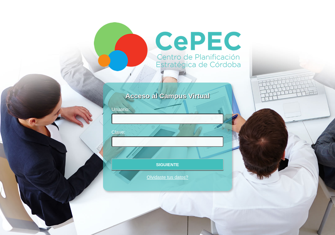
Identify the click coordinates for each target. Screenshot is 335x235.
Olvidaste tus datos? (167, 177)
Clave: (119, 132)
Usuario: (121, 109)
